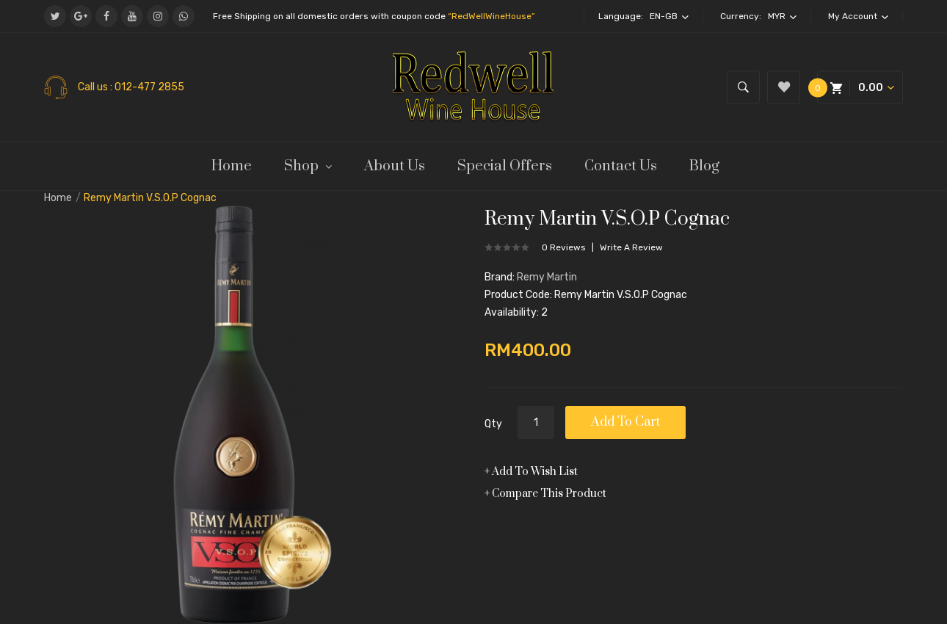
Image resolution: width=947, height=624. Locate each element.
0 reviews (564, 247)
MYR (782, 16)
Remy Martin (547, 277)
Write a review (631, 247)
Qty (493, 424)
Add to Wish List (535, 472)
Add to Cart (625, 422)
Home (58, 198)
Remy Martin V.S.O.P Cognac (150, 198)
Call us (94, 87)
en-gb (669, 16)
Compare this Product (549, 494)
